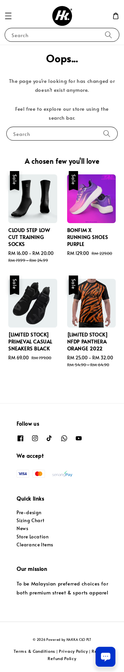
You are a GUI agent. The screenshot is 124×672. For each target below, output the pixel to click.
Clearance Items (35, 544)
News (22, 528)
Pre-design (29, 512)
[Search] (108, 34)
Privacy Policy (73, 651)
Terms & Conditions (34, 651)
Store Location (33, 536)
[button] (8, 16)
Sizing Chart (30, 520)
